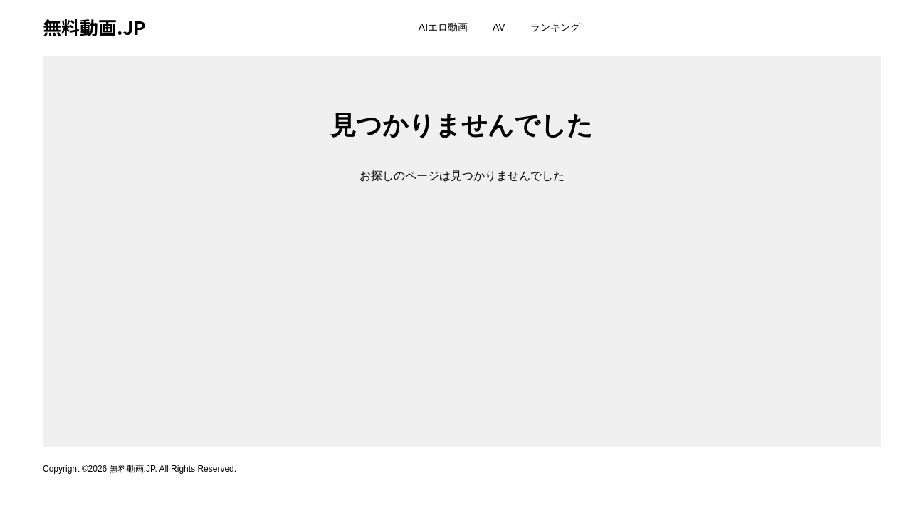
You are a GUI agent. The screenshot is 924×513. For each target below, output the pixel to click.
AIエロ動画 (443, 27)
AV (499, 27)
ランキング (555, 27)
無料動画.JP (94, 27)
